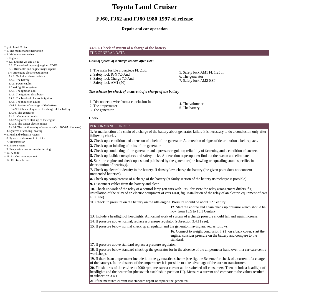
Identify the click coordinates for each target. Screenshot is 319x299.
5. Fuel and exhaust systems (23, 134)
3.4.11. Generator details (23, 116)
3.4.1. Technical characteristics (26, 76)
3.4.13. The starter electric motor (27, 123)
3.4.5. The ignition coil (21, 90)
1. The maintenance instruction (25, 50)
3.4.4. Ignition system (24, 87)
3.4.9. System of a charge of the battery (33, 105)
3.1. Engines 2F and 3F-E (24, 61)
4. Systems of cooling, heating (24, 131)
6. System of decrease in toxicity (26, 138)
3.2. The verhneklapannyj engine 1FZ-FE (33, 65)
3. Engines (12, 58)
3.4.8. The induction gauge (24, 101)
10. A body (13, 152)
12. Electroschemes (18, 160)
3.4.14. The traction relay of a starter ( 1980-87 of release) (44, 127)
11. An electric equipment (22, 156)
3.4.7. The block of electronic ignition (30, 98)
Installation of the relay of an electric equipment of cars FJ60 (134, 193)
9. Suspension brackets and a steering (29, 149)
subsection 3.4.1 (106, 276)
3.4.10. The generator (21, 112)
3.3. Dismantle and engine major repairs (32, 69)
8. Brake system (16, 145)
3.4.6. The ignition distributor (25, 94)
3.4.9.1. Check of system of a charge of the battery (40, 109)
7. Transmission (16, 141)
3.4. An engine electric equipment (28, 72)
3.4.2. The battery (18, 80)
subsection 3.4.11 (188, 221)
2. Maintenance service (20, 54)
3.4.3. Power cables (19, 83)
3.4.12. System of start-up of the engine (31, 120)
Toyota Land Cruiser (16, 47)
